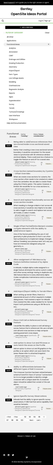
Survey (38, 286)
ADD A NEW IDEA (26, 27)
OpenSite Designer (28, 194)
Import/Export (20, 311)
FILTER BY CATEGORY (13, 33)
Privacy (20, 436)
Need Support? (9, 2)
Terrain (37, 315)
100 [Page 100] (22, 420)
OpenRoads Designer (29, 165)
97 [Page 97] (8, 420)
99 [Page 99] (17, 420)
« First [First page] (9, 417)
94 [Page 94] (35, 417)
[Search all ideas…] (16, 20)
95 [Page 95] (39, 417)
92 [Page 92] (25, 417)
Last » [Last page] (39, 420)
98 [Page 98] (12, 420)
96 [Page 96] (44, 417)
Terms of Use (30, 436)
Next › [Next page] (32, 420)
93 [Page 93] (30, 417)
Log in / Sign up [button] (45, 21)
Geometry (19, 250)
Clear (47, 33)
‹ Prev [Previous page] (16, 417)
